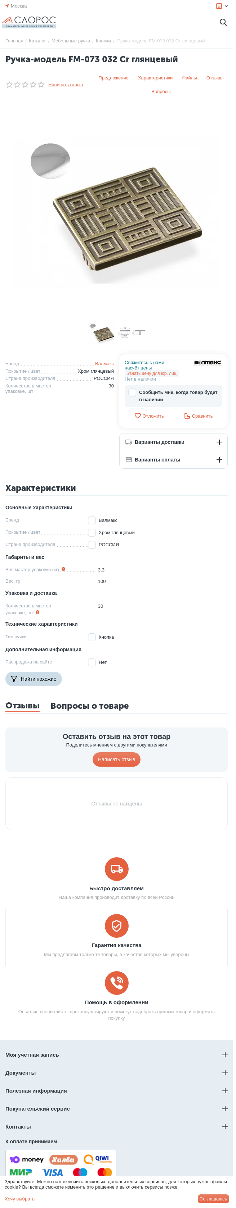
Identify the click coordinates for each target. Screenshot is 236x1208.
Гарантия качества (116, 945)
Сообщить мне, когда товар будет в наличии (173, 395)
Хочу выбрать (20, 1199)
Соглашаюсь (213, 1199)
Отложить (149, 415)
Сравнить (198, 415)
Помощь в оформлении (116, 1002)
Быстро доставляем (116, 888)
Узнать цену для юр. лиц (152, 373)
